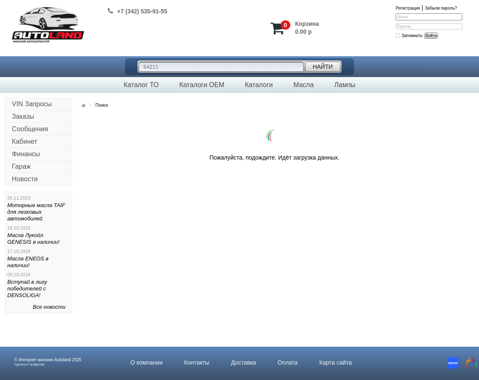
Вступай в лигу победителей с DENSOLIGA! (27, 288)
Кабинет (24, 141)
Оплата (288, 362)
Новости (25, 178)
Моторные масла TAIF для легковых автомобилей (36, 212)
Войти (431, 35)
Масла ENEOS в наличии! (28, 261)
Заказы (23, 116)
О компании (146, 362)
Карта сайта (335, 362)
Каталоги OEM (201, 84)
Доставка (243, 362)
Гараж (21, 166)
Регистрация (408, 8)
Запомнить (412, 35)
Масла (303, 84)
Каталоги (259, 84)
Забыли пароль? (441, 8)
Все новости (49, 307)
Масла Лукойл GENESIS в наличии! (33, 238)
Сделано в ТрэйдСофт (30, 364)
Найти (323, 66)
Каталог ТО (141, 84)
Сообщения (30, 128)
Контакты (196, 362)
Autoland (63, 360)
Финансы (26, 154)
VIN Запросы (32, 104)
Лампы (344, 84)
